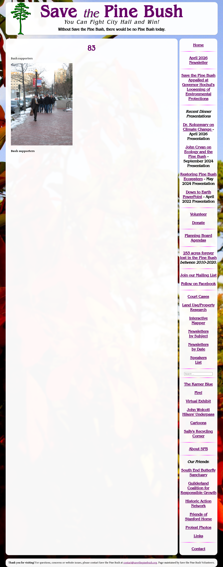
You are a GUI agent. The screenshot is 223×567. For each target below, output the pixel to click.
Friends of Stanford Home (198, 516)
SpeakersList (198, 360)
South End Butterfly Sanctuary (198, 472)
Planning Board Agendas (198, 237)
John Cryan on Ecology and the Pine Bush (198, 152)
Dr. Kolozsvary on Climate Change (198, 127)
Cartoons (198, 422)
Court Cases (198, 296)
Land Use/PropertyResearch (198, 307)
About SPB (198, 448)
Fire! (198, 392)
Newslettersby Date (198, 346)
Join (184, 275)
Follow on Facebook (198, 283)
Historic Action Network (198, 503)
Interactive (198, 318)
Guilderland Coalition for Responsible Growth (198, 488)
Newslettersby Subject (198, 333)
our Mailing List (202, 275)
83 (92, 47)
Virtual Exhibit (198, 401)
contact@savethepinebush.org (140, 562)
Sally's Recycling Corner (198, 433)
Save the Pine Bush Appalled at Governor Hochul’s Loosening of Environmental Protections (198, 87)
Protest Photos (198, 527)
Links (198, 536)
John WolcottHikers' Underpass (198, 412)
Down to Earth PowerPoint (197, 194)
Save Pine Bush (111, 11)
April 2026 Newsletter (198, 60)
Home (198, 45)
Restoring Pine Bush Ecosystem (198, 176)
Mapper (198, 322)
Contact (198, 548)
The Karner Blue (198, 384)
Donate (198, 222)
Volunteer (198, 214)
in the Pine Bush (198, 255)
